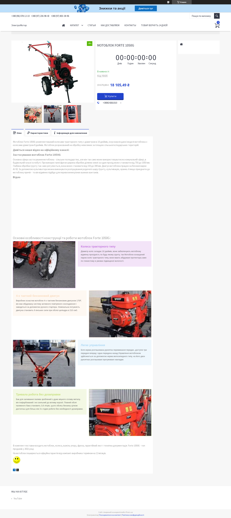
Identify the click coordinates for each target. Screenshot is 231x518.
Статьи (92, 25)
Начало (63, 25)
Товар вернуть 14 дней (154, 25)
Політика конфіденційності (133, 515)
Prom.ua (129, 512)
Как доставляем (110, 25)
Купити (112, 96)
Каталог (74, 25)
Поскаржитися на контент (110, 515)
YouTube (18, 498)
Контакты (130, 25)
